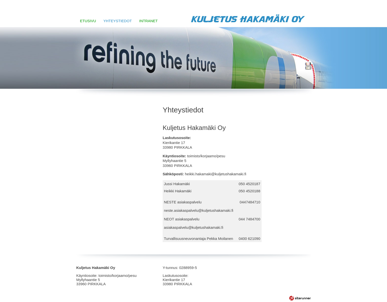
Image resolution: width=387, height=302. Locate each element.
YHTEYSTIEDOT (117, 21)
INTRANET (148, 21)
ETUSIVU (88, 21)
